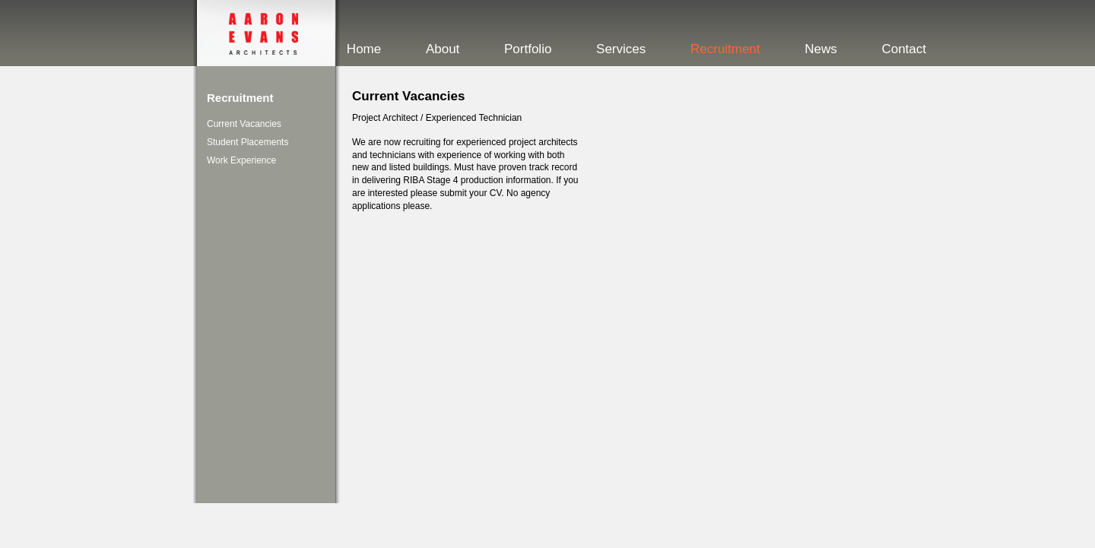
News (821, 49)
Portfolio (527, 49)
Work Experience (241, 160)
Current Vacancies (244, 124)
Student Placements (247, 142)
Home (364, 49)
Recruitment (725, 49)
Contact (903, 49)
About (442, 49)
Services (621, 49)
